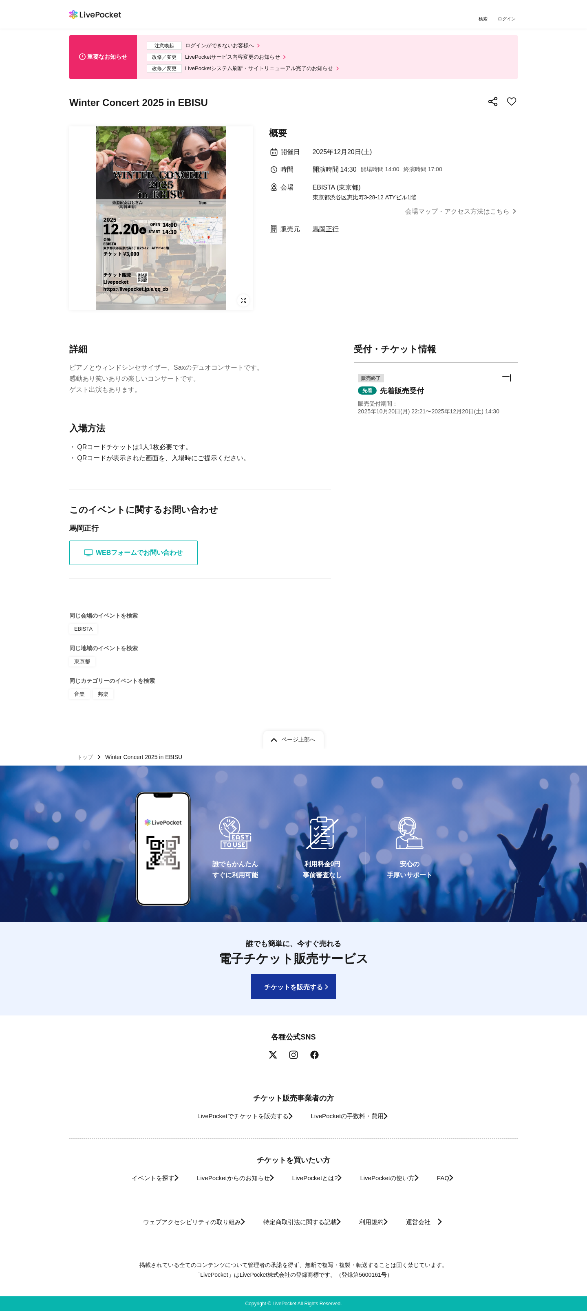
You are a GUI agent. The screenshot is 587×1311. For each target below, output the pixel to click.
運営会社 (434, 1221)
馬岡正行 (326, 233)
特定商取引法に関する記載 (296, 1221)
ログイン (507, 19)
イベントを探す (134, 1177)
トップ (86, 756)
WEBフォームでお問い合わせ (133, 558)
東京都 (81, 665)
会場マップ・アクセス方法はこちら (457, 215)
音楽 (79, 697)
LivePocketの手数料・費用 (350, 1116)
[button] (436, 401)
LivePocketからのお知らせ (223, 1177)
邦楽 (102, 697)
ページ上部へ (298, 737)
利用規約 (376, 1221)
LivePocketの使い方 (395, 1177)
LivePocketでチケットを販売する (235, 1116)
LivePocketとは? (313, 1177)
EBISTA (82, 633)
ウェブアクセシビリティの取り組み (177, 1221)
